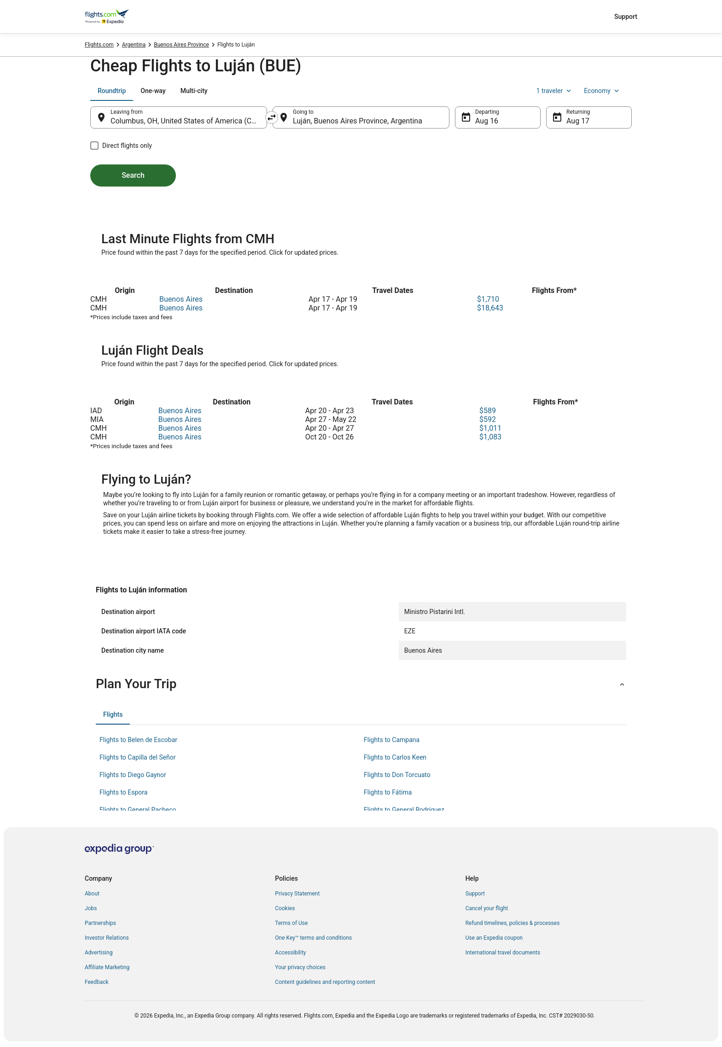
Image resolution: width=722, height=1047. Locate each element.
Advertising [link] (98, 952)
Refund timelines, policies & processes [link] (513, 923)
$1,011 (490, 428)
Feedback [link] (97, 982)
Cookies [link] (285, 908)
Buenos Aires (181, 299)
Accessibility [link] (290, 952)
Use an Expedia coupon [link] (494, 938)
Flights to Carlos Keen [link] (395, 757)
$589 (487, 410)
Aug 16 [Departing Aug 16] (486, 121)
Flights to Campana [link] (391, 739)
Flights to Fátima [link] (388, 792)
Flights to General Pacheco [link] (137, 809)
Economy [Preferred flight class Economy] (602, 91)
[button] (361, 684)
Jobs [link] (91, 908)
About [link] (92, 893)
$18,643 (490, 308)
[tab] (111, 91)
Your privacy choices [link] (300, 967)
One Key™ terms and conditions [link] (313, 938)
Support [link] (475, 893)
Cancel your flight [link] (487, 908)
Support (625, 16)
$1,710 (488, 299)
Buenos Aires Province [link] (181, 44)
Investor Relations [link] (107, 938)
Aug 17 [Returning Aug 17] (577, 121)
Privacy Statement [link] (297, 893)
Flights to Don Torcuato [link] (397, 774)
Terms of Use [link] (291, 923)
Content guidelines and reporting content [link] (325, 982)
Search (133, 175)
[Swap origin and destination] (271, 117)
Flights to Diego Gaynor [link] (132, 774)
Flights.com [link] (99, 44)
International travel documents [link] (503, 952)
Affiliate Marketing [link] (107, 967)
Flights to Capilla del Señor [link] (137, 757)
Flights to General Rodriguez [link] (404, 809)
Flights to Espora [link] (123, 792)
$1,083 (490, 437)
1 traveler (554, 91)
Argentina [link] (134, 44)
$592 (487, 419)
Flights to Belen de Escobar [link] (138, 739)
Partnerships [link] (100, 923)
